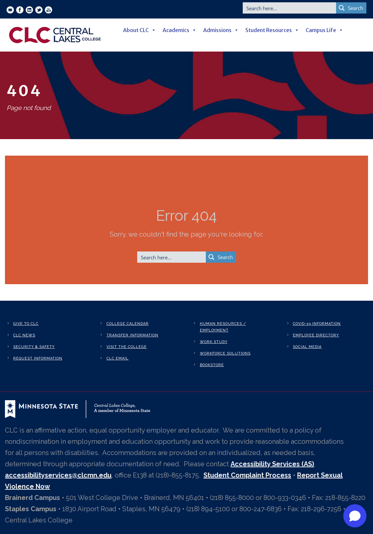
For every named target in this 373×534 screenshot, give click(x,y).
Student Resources (272, 30)
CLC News (24, 335)
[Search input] (289, 8)
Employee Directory (316, 335)
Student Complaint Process (247, 475)
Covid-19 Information (317, 324)
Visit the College (127, 347)
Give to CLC (26, 324)
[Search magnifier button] (351, 8)
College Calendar (128, 324)
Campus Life (324, 30)
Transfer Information (132, 335)
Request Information (37, 358)
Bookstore (212, 365)
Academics (180, 30)
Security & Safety (34, 347)
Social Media (307, 347)
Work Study (214, 342)
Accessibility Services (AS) (272, 464)
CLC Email (118, 358)
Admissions (221, 30)
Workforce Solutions (225, 353)
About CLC (139, 30)
